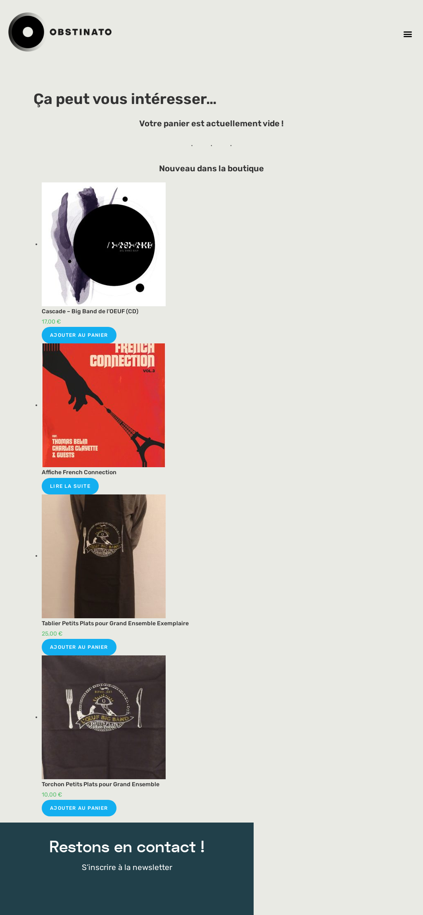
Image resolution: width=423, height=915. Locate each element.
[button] (408, 34)
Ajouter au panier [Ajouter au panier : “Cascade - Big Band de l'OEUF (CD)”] (79, 335)
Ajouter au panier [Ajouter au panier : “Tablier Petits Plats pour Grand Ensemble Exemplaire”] (79, 647)
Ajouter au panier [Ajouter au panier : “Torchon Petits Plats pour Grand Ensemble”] (79, 808)
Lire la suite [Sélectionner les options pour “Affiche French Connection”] (70, 486)
